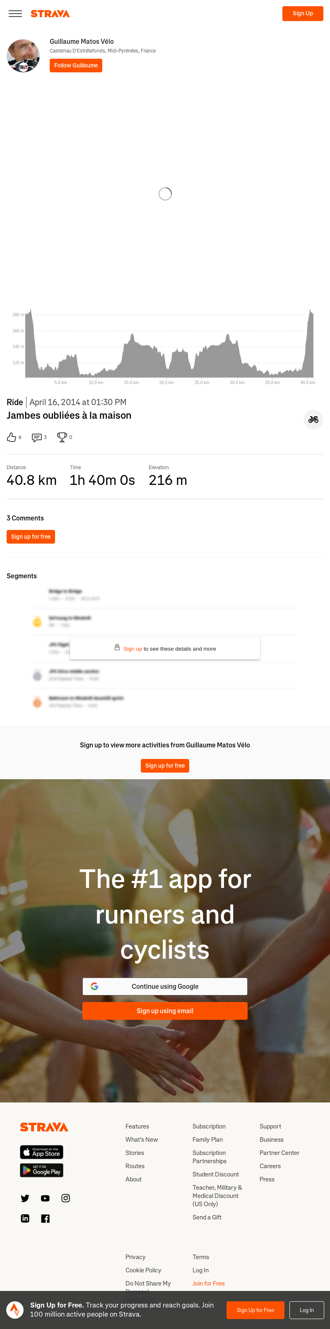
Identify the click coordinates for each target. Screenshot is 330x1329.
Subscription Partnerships (209, 1157)
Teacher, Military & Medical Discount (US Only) (217, 1195)
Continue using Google (143, 986)
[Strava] (50, 13)
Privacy (135, 1257)
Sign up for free (31, 537)
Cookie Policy (143, 1270)
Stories (134, 1153)
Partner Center (279, 1153)
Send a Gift (207, 1217)
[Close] (15, 14)
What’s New (141, 1140)
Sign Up (303, 13)
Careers (270, 1166)
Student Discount (216, 1174)
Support (270, 1126)
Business (272, 1140)
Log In (307, 1310)
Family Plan (208, 1140)
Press (267, 1179)
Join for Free (209, 1283)
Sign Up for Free (255, 1310)
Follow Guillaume (76, 65)
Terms (201, 1257)
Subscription (209, 1126)
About (133, 1179)
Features (137, 1126)
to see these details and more (165, 648)
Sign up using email (165, 1011)
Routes (135, 1166)
